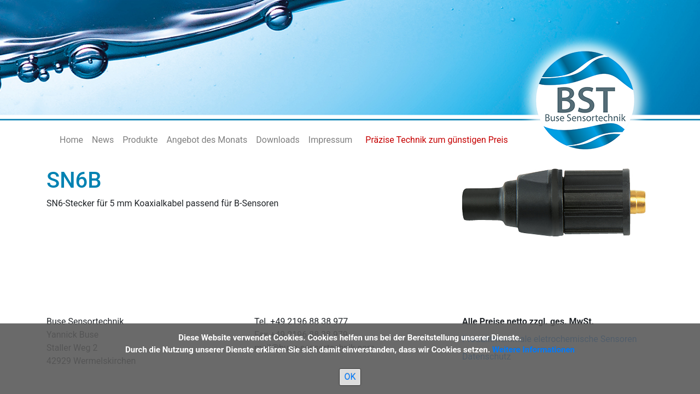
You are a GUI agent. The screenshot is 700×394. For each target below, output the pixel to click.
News (103, 140)
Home (71, 140)
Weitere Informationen (533, 350)
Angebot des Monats (206, 140)
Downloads (277, 140)
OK (349, 377)
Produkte (140, 140)
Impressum (330, 140)
